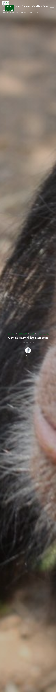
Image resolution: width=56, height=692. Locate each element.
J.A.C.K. (31, 333)
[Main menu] (52, 9)
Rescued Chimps (43, 333)
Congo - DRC (22, 333)
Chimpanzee (10, 333)
